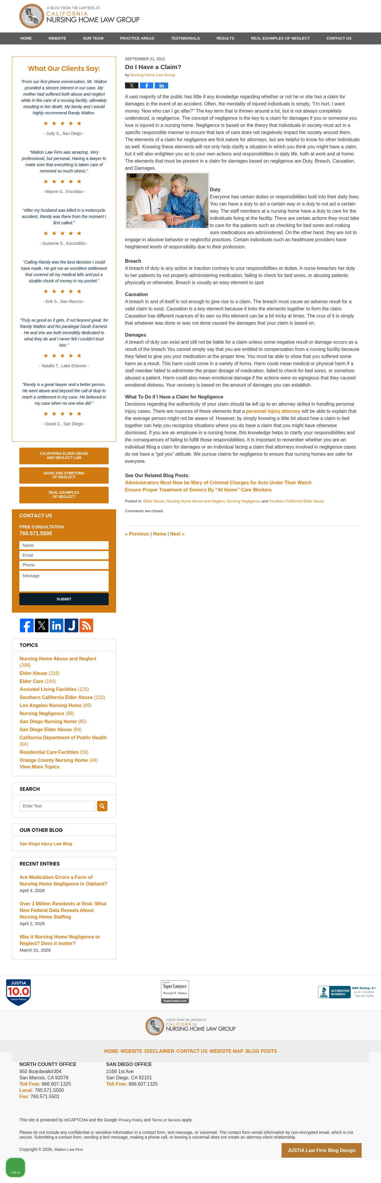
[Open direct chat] (349, 992)
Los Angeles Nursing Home (53, 727)
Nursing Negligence (243, 530)
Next (177, 563)
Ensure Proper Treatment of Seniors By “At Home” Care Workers (198, 519)
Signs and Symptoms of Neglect (64, 505)
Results (225, 38)
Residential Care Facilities (52, 774)
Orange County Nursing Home (56, 782)
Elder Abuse (153, 530)
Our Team (93, 38)
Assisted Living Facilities (52, 711)
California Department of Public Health (60, 763)
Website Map (225, 1070)
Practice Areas (137, 38)
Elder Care (37, 703)
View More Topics (38, 790)
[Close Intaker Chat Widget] (361, 992)
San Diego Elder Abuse (49, 751)
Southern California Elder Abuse (296, 530)
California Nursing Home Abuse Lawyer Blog (79, 16)
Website (57, 38)
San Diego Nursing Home (51, 743)
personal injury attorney (273, 440)
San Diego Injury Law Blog (46, 867)
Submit (64, 628)
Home (26, 38)
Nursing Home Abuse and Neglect (195, 530)
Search (102, 830)
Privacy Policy (131, 1143)
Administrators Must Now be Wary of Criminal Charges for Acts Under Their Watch (218, 512)
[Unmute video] (275, 992)
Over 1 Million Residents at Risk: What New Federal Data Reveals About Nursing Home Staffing (63, 934)
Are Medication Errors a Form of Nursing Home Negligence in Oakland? (63, 904)
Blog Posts (256, 1070)
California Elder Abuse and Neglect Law (64, 485)
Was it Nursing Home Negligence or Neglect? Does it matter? (57, 964)
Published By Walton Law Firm (328, 14)
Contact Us (339, 38)
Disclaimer (166, 1070)
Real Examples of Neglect (280, 38)
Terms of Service (169, 1143)
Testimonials (185, 38)
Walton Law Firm (69, 1173)
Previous (137, 563)
